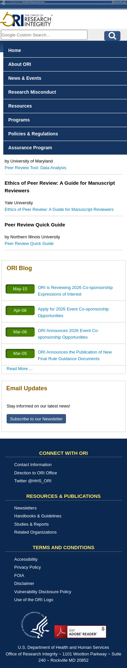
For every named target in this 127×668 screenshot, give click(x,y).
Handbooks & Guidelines (37, 515)
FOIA (19, 575)
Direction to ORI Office (35, 472)
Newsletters (25, 507)
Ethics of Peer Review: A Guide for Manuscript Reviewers (59, 209)
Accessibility (26, 559)
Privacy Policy (27, 567)
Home (14, 50)
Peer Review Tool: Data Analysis (35, 167)
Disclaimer (24, 583)
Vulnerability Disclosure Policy (42, 591)
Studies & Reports (31, 524)
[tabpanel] (63, 177)
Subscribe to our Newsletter (36, 418)
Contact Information (32, 464)
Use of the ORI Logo (33, 599)
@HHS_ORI (39, 480)
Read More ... (20, 368)
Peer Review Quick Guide (29, 243)
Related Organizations (35, 532)
